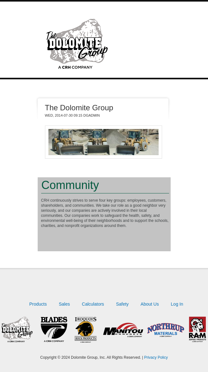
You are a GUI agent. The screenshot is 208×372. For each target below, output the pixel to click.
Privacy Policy (156, 357)
